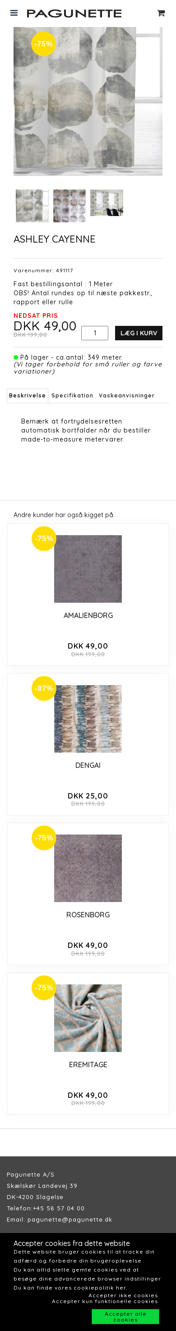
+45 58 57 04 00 (59, 1208)
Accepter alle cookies (126, 1316)
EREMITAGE (88, 1064)
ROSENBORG (88, 914)
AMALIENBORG (88, 615)
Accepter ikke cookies (123, 1295)
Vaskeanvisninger (127, 395)
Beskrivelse (27, 395)
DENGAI (88, 765)
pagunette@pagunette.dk (70, 1219)
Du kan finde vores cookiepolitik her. (70, 1287)
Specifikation (72, 395)
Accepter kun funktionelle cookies (105, 1301)
